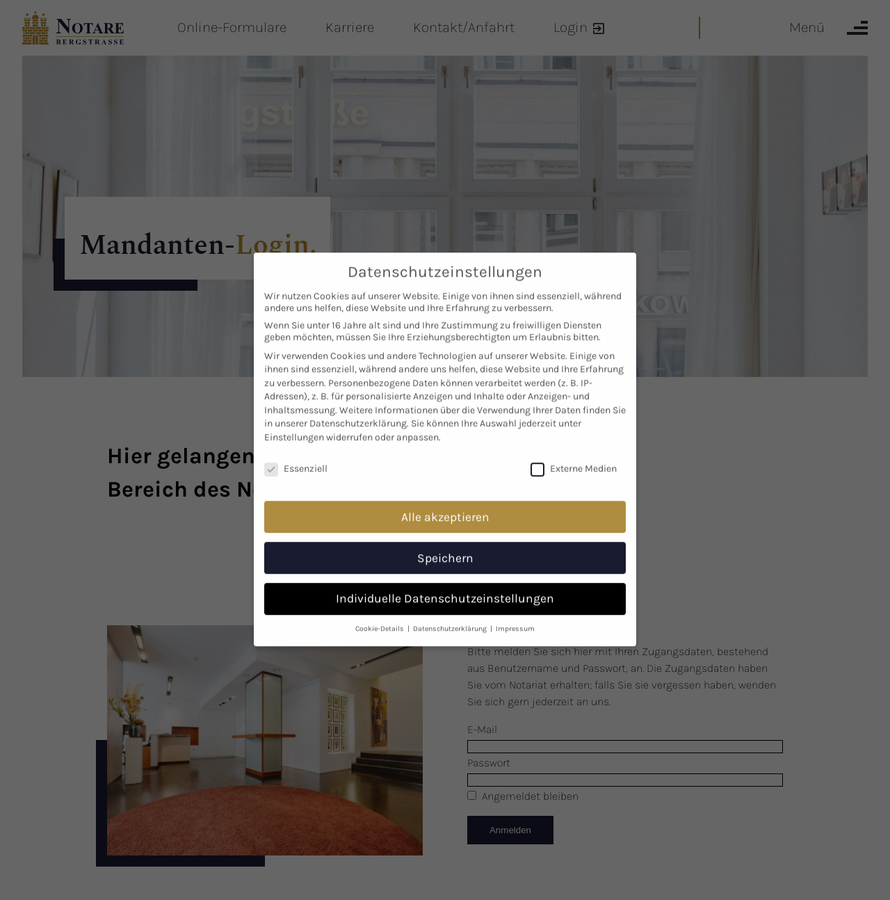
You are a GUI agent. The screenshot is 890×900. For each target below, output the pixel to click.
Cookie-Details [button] (380, 615)
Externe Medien (574, 456)
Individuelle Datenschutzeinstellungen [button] (445, 586)
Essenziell (295, 456)
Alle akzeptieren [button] (445, 504)
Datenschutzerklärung (358, 411)
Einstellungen (294, 425)
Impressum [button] (515, 615)
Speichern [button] (445, 545)
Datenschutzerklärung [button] (451, 615)
